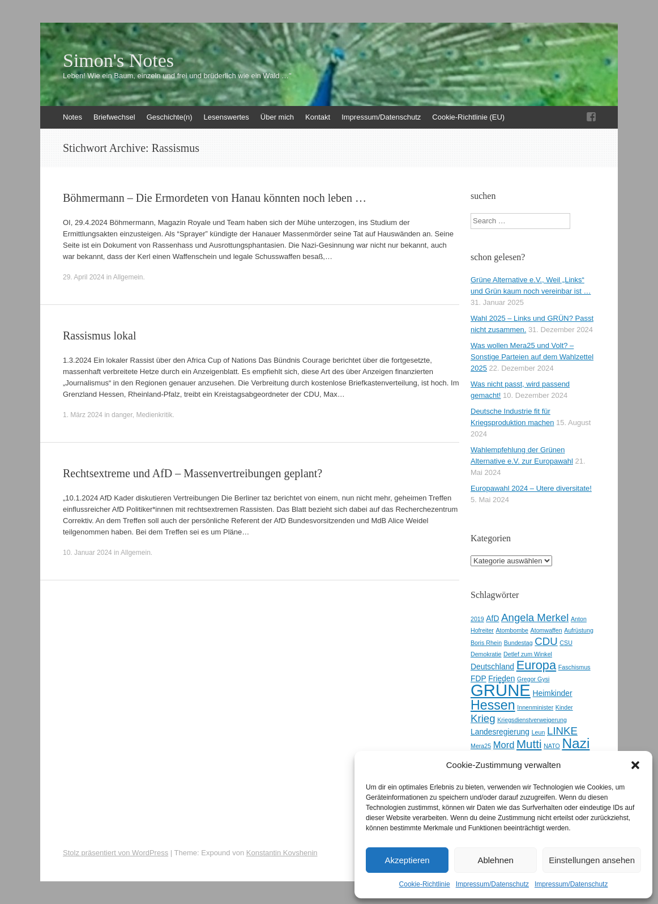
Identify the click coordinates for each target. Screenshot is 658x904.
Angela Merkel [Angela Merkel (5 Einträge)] (535, 617)
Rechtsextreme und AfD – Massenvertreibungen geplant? (192, 473)
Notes (72, 117)
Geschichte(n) (170, 117)
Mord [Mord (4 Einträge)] (504, 745)
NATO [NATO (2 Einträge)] (552, 745)
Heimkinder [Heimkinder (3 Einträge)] (552, 693)
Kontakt (317, 117)
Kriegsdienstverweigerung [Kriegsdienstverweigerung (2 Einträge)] (532, 719)
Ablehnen (495, 860)
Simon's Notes (118, 60)
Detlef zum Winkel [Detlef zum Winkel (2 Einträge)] (527, 654)
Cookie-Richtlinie (424, 884)
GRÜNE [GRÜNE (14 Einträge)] (501, 690)
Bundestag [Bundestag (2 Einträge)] (518, 642)
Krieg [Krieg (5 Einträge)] (483, 718)
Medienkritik (154, 415)
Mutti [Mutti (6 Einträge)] (528, 743)
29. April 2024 (83, 277)
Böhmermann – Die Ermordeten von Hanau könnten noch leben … (214, 198)
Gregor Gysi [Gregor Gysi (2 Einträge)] (533, 679)
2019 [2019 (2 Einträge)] (477, 619)
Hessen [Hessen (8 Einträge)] (493, 705)
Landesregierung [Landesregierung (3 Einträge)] (500, 731)
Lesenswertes (226, 117)
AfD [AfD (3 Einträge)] (492, 618)
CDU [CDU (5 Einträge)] (546, 641)
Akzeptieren (406, 860)
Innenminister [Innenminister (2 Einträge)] (535, 707)
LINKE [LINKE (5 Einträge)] (562, 731)
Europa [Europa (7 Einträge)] (536, 665)
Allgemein (128, 277)
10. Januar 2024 (87, 553)
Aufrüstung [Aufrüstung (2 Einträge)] (578, 630)
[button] (635, 765)
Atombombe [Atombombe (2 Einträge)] (512, 630)
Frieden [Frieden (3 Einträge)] (501, 678)
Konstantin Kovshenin (282, 852)
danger (122, 415)
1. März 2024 (82, 415)
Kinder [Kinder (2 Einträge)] (564, 707)
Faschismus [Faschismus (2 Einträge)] (574, 667)
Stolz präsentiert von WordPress (115, 852)
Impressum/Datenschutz (492, 884)
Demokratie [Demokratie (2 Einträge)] (486, 654)
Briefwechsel (114, 117)
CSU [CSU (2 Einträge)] (565, 642)
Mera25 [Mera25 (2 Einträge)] (481, 745)
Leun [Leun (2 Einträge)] (538, 732)
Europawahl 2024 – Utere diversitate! (531, 488)
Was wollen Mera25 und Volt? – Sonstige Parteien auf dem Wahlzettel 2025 (532, 356)
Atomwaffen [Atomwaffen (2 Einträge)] (546, 630)
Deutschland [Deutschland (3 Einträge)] (492, 666)
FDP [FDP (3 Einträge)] (478, 678)
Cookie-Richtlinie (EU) (468, 117)
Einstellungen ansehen (592, 860)
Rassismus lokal (99, 335)
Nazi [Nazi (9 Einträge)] (575, 743)
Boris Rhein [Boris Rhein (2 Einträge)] (486, 642)
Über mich (277, 117)
